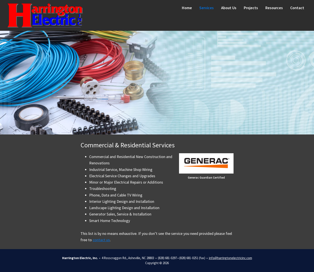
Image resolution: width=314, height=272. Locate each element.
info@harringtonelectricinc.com (230, 258)
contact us (101, 239)
